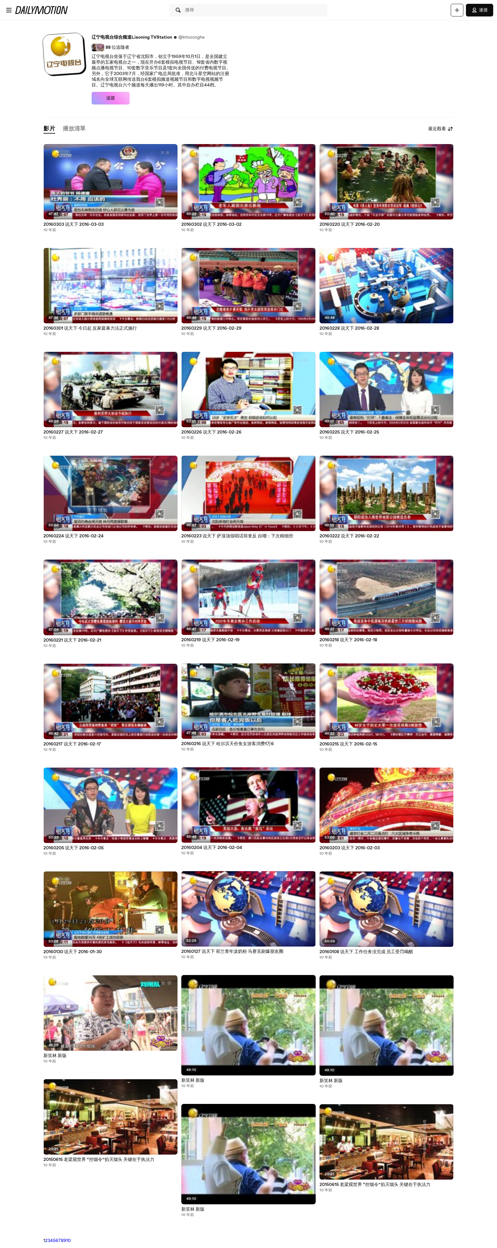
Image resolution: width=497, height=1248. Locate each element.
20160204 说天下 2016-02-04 (211, 847)
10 (68, 1241)
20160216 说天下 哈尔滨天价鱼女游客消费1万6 (227, 743)
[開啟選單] (9, 10)
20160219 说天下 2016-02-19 (210, 640)
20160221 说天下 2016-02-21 (72, 640)
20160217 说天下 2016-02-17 (72, 744)
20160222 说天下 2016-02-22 (349, 536)
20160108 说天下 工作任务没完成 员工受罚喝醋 (366, 951)
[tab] (49, 129)
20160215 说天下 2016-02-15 (348, 744)
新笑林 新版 (55, 1055)
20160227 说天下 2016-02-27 (73, 432)
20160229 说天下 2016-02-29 (211, 328)
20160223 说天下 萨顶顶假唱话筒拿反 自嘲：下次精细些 (237, 536)
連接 (479, 10)
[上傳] (457, 10)
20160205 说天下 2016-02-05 (73, 848)
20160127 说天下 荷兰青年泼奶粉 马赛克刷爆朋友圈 (232, 951)
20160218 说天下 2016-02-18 (348, 640)
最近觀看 (441, 129)
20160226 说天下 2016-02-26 (211, 432)
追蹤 (110, 98)
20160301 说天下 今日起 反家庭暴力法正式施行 (90, 328)
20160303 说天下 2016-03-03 (73, 224)
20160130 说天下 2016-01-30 (72, 951)
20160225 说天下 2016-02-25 (349, 432)
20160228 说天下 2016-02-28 (349, 328)
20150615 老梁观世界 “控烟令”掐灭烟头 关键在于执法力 (98, 1159)
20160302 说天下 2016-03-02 (211, 224)
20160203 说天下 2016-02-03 (350, 848)
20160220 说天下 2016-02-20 (350, 224)
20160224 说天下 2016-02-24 (73, 536)
